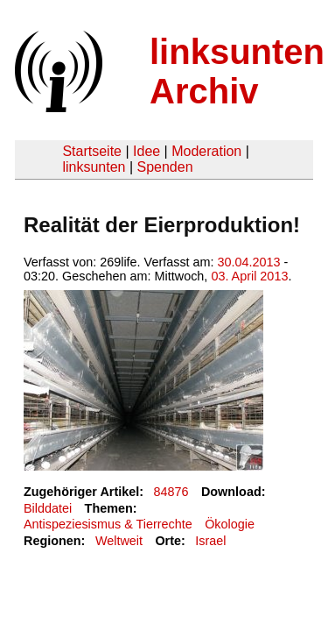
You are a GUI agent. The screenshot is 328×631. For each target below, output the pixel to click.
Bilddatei (48, 508)
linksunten (93, 167)
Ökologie (230, 524)
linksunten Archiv (237, 71)
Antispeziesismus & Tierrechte (108, 524)
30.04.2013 (249, 262)
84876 (171, 492)
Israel (210, 541)
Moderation (206, 151)
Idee (146, 151)
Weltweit (119, 541)
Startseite (92, 151)
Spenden (164, 167)
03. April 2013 (249, 276)
